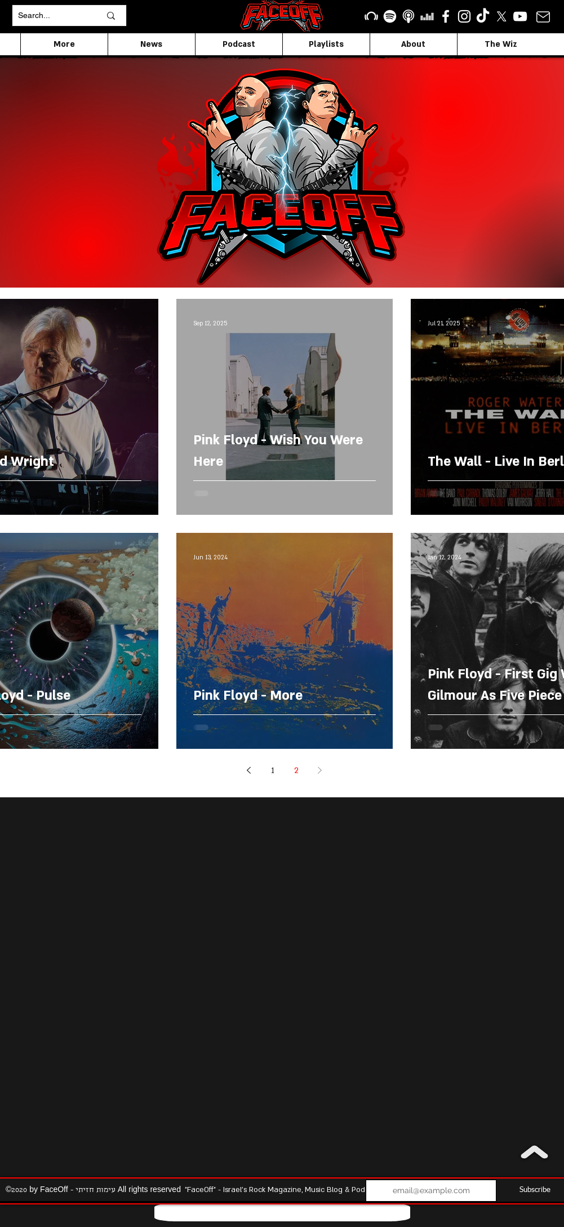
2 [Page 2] (296, 770)
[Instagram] (464, 16)
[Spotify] (389, 16)
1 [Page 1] (272, 770)
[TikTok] (482, 16)
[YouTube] (520, 16)
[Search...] (50, 15)
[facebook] (445, 16)
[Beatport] (371, 16)
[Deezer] (427, 16)
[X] (501, 16)
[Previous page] (249, 770)
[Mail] (543, 16)
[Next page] (320, 770)
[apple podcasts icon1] (408, 16)
